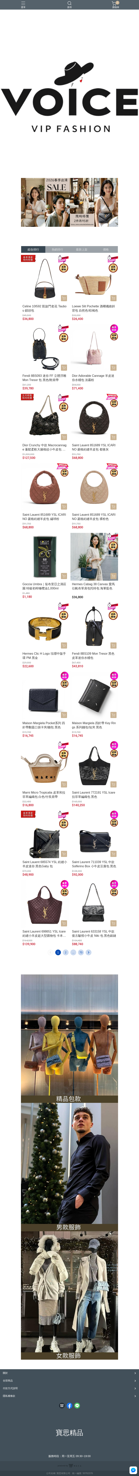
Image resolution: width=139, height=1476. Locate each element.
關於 (5, 1373)
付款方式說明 (10, 1388)
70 (80, 952)
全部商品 (8, 1380)
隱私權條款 (9, 1395)
